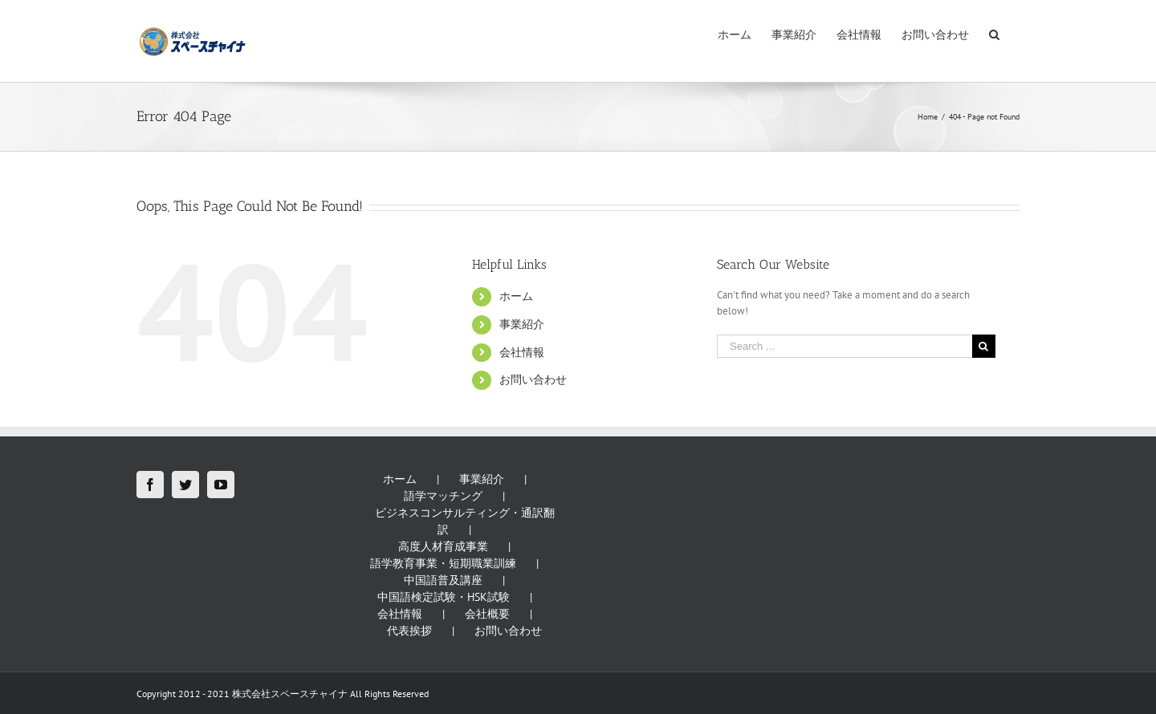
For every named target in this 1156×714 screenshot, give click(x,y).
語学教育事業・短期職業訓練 (443, 563)
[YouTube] (220, 484)
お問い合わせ (533, 379)
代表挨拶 (409, 630)
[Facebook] (150, 484)
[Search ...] (844, 346)
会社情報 (521, 352)
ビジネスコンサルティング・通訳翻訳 (465, 521)
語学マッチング (443, 496)
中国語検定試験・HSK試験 (443, 597)
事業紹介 (521, 324)
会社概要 (487, 613)
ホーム (516, 296)
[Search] (994, 33)
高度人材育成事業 (443, 546)
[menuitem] (734, 33)
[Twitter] (185, 484)
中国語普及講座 (443, 580)
